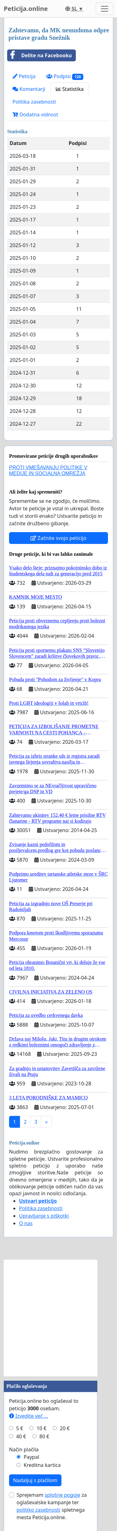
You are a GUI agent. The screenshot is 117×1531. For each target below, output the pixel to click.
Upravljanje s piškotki (44, 1215)
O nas (25, 1223)
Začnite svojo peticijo (58, 538)
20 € (65, 1428)
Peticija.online (26, 8)
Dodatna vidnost (35, 114)
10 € (41, 1428)
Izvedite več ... (28, 1415)
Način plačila (24, 1449)
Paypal (31, 1457)
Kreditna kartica (42, 1465)
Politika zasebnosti (34, 101)
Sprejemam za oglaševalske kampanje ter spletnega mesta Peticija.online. (52, 1506)
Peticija (24, 76)
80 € (44, 1436)
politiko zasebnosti (38, 1509)
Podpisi (64, 76)
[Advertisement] (58, 1318)
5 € (19, 1428)
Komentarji (28, 89)
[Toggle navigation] (104, 8)
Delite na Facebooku (39, 55)
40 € (21, 1436)
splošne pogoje (62, 1494)
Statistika (70, 89)
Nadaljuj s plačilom (35, 1480)
